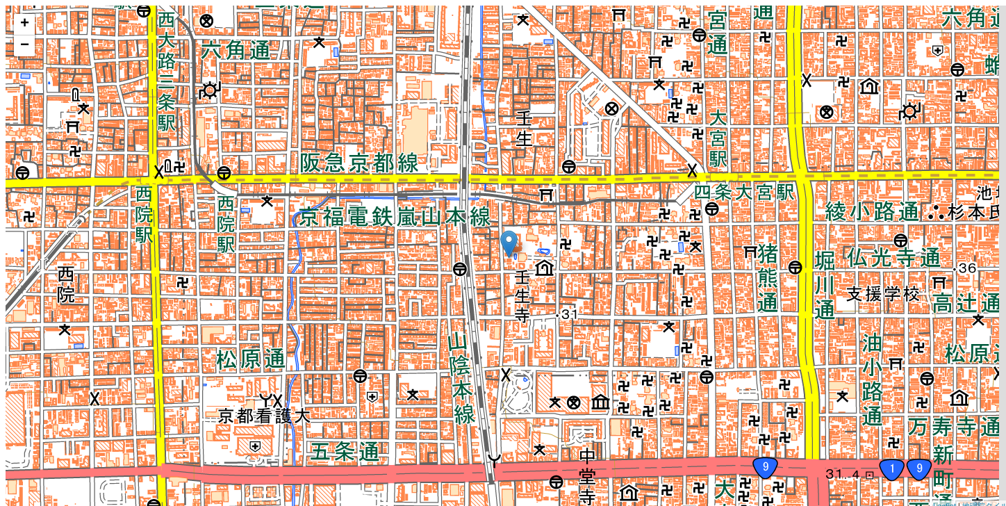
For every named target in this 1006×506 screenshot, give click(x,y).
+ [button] (24, 24)
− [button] (24, 45)
